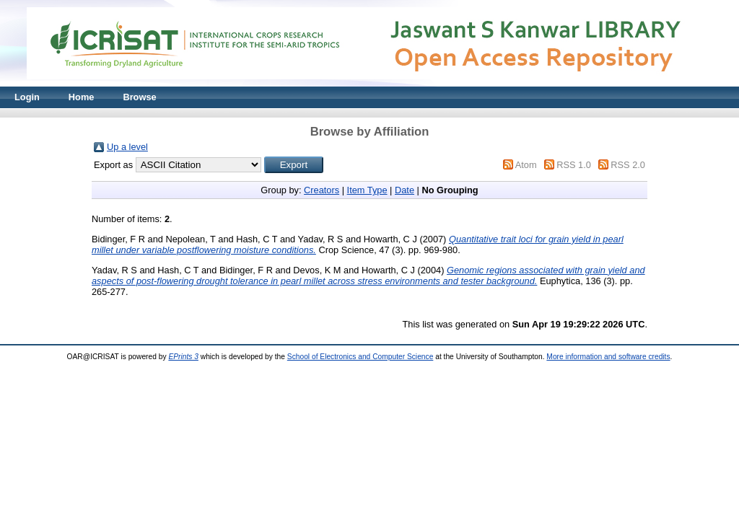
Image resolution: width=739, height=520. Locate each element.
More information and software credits (608, 357)
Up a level (127, 146)
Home (82, 97)
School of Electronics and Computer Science (360, 357)
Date (404, 190)
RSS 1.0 (573, 164)
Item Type (367, 190)
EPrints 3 (183, 357)
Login (27, 97)
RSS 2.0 (628, 164)
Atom (526, 164)
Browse (139, 97)
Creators (321, 190)
